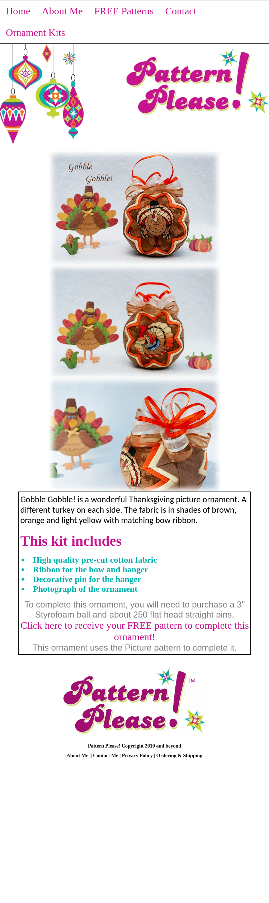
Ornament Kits (35, 32)
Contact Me (105, 755)
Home (18, 11)
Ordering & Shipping (179, 755)
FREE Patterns (124, 11)
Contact (180, 11)
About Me (62, 11)
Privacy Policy (137, 755)
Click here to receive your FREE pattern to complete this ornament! (134, 631)
